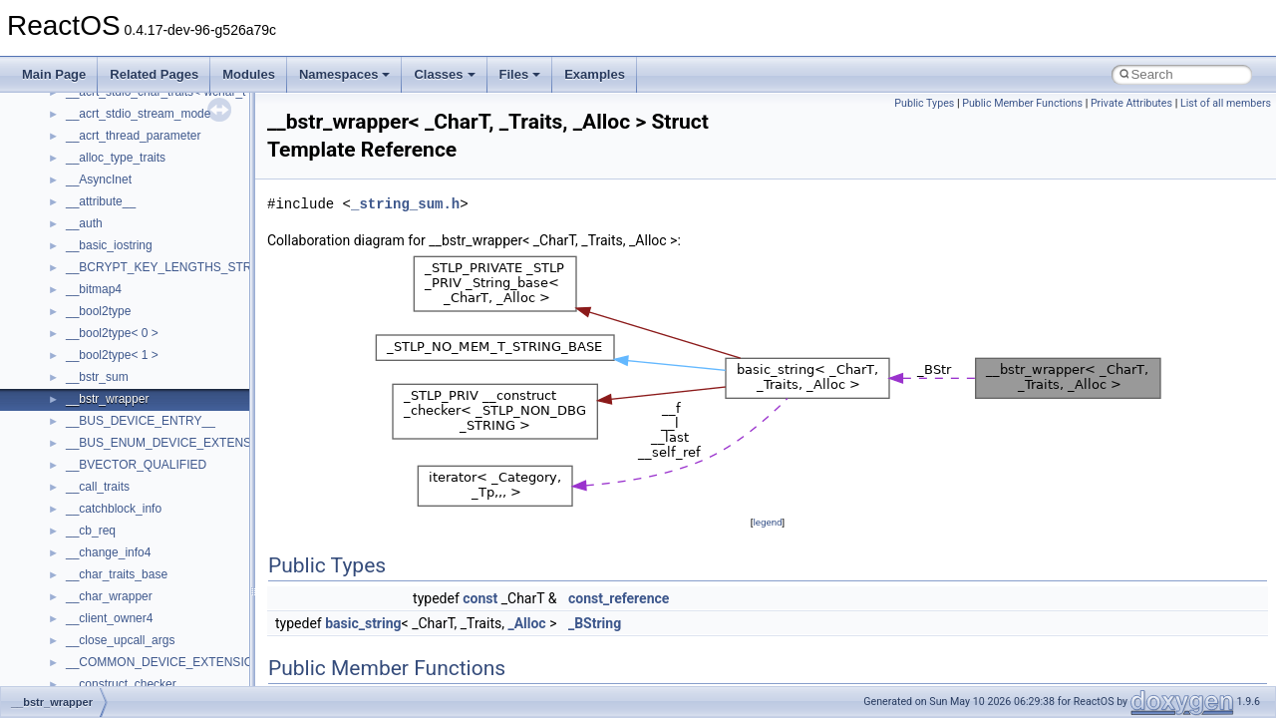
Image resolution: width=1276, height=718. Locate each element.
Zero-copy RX (71, 256)
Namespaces (345, 74)
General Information (87, 388)
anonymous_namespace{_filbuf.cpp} (162, 629)
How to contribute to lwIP (100, 147)
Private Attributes (1131, 103)
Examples (594, 74)
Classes (444, 74)
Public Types (924, 103)
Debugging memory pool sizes (114, 212)
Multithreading (71, 300)
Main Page (54, 74)
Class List (76, 520)
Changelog (63, 125)
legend (767, 522)
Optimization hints (81, 322)
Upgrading (61, 103)
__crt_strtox (97, 585)
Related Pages (154, 74)
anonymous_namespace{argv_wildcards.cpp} (186, 651)
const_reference (618, 598)
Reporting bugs (74, 234)
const (480, 598)
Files (520, 74)
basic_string (363, 623)
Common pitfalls (77, 190)
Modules (248, 74)
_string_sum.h (405, 203)
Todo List (58, 410)
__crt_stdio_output (115, 563)
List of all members (1225, 103)
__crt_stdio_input (111, 541)
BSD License (68, 366)
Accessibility (98, 607)
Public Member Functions (1022, 103)
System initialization (86, 278)
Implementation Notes (92, 344)
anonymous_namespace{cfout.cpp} (159, 673)
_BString (594, 623)
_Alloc (526, 623)
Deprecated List (76, 432)
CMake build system (88, 169)
